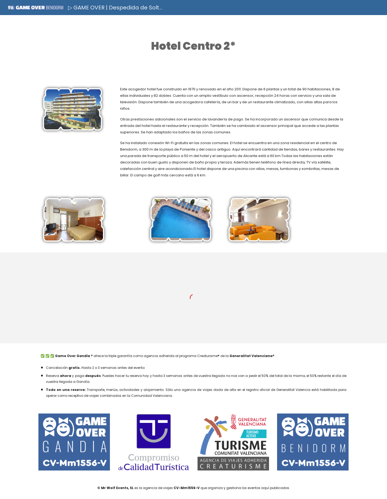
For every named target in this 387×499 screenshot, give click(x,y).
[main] (193, 46)
